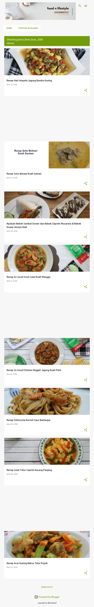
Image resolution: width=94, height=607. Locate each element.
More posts (47, 587)
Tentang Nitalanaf (27, 28)
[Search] (80, 5)
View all (10, 43)
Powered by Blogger (47, 597)
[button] (85, 90)
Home (8, 28)
